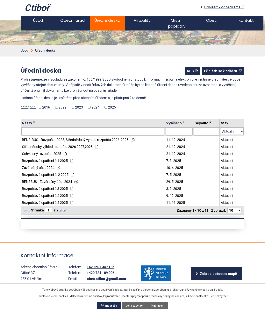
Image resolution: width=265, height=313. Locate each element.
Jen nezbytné (134, 305)
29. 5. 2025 (174, 182)
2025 (112, 107)
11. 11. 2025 (175, 203)
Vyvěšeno (174, 123)
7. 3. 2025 (173, 161)
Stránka (37, 210)
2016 (46, 107)
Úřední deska (107, 20)
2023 (79, 107)
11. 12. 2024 (175, 140)
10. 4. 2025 (174, 168)
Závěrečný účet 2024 (41, 168)
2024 (95, 107)
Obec (211, 20)
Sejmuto (201, 123)
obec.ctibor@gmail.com (106, 279)
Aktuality (142, 20)
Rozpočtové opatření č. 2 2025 (48, 175)
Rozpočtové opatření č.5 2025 (47, 203)
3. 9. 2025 (173, 189)
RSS (192, 71)
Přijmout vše (109, 305)
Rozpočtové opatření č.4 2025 (47, 196)
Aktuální (227, 140)
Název (27, 123)
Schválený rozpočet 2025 (44, 154)
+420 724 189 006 (100, 273)
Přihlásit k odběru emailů (224, 7)
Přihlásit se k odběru (223, 71)
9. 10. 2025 (174, 196)
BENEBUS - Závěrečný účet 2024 (50, 182)
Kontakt (246, 20)
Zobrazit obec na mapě (218, 274)
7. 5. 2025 (173, 175)
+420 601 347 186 (100, 267)
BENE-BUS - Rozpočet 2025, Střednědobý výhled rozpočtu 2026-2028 (78, 140)
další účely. (216, 289)
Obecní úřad (72, 20)
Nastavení (157, 305)
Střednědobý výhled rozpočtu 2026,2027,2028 (60, 147)
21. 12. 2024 (175, 147)
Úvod (38, 20)
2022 (62, 107)
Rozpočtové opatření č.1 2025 (47, 161)
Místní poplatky (176, 23)
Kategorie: (28, 107)
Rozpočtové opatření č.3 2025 (47, 189)
